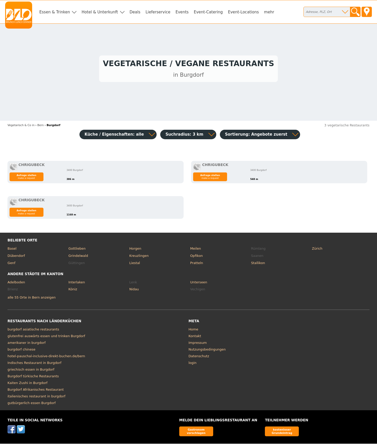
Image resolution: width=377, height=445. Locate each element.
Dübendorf (16, 257)
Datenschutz (199, 357)
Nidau (134, 290)
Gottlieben (77, 250)
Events (182, 12)
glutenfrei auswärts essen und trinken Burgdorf (46, 337)
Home (193, 331)
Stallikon (258, 264)
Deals (135, 12)
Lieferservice (158, 12)
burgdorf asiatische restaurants (33, 331)
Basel (11, 250)
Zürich (317, 250)
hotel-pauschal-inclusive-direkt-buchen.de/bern (46, 357)
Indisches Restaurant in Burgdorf (34, 364)
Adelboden (16, 283)
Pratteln (196, 264)
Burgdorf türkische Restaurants (33, 377)
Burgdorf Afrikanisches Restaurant (35, 391)
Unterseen (198, 283)
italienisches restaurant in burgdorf (36, 397)
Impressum (198, 344)
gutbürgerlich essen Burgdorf (31, 404)
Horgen (135, 250)
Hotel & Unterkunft (100, 12)
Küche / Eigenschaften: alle (114, 135)
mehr (269, 12)
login (192, 364)
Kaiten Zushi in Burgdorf (27, 384)
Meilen (195, 250)
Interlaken (76, 283)
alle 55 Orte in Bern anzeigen (31, 299)
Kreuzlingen (139, 257)
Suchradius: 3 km (184, 135)
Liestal (134, 264)
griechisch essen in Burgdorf (30, 371)
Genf (11, 264)
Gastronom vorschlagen (196, 432)
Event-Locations (243, 12)
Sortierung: (256, 135)
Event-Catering (208, 12)
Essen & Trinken (54, 12)
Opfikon (196, 257)
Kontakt (195, 337)
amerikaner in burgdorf (26, 344)
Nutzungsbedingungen (207, 351)
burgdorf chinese (21, 351)
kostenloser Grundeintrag (282, 432)
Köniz (72, 290)
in (20, 126)
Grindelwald (78, 257)
